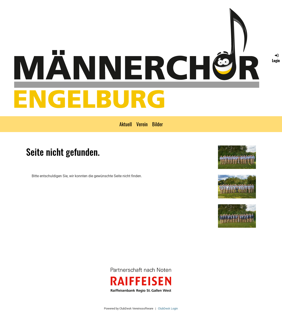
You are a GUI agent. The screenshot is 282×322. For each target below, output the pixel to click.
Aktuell (125, 124)
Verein (142, 124)
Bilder (157, 124)
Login (276, 58)
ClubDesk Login (168, 308)
